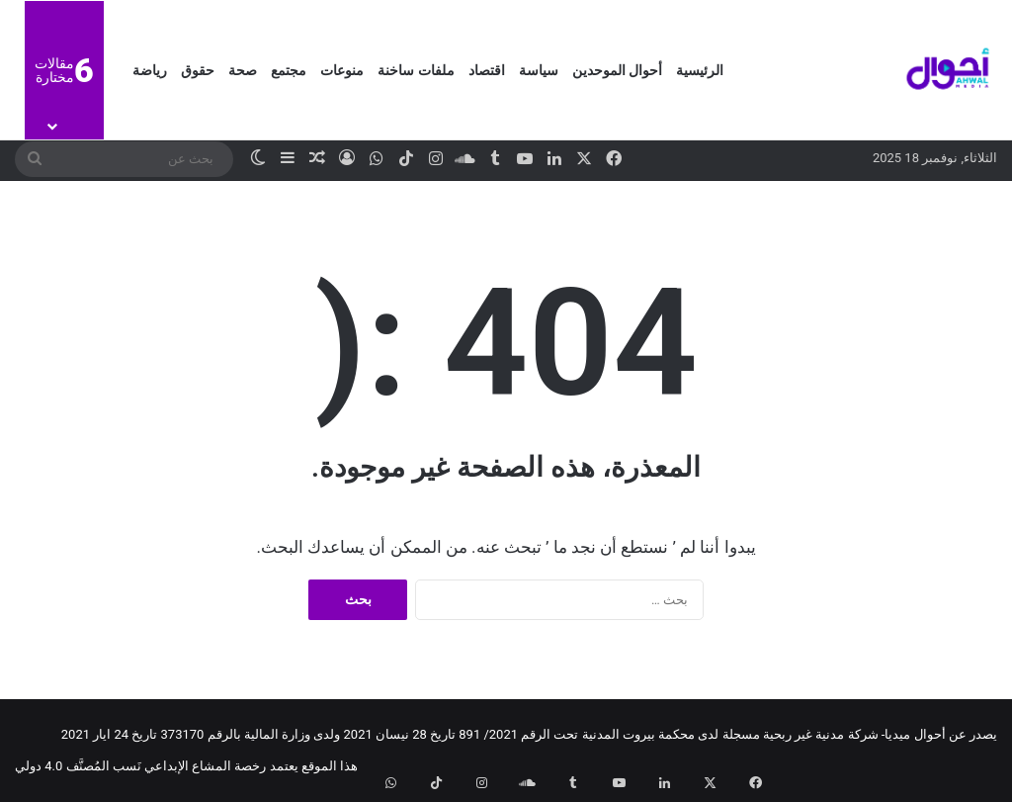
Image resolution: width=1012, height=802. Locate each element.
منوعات (342, 70)
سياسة (538, 70)
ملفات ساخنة (416, 70)
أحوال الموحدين (617, 70)
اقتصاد (486, 70)
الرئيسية (699, 70)
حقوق (197, 70)
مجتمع (288, 70)
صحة (242, 70)
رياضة (149, 70)
